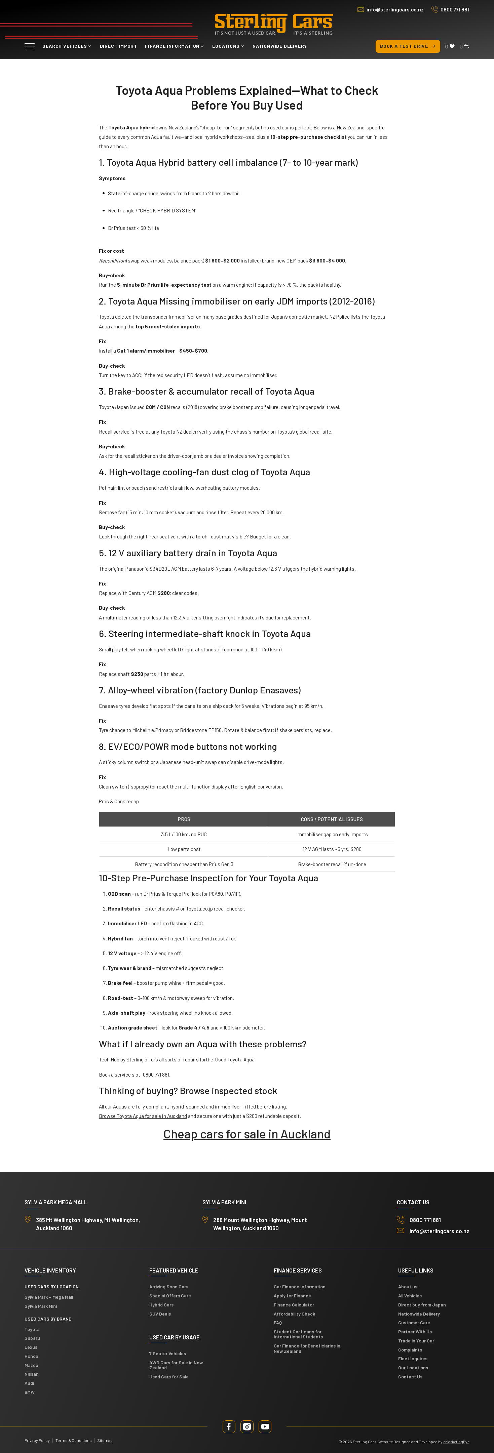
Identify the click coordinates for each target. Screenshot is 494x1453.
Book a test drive (408, 46)
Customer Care (414, 1322)
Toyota (32, 1329)
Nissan (32, 1374)
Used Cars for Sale (169, 1376)
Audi (29, 1383)
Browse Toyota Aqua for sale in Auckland (143, 1116)
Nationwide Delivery (280, 46)
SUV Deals (160, 1314)
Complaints (410, 1350)
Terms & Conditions (73, 1440)
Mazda (31, 1365)
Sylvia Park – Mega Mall (49, 1297)
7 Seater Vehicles (167, 1353)
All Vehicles (410, 1295)
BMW (30, 1392)
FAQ (278, 1322)
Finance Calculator (294, 1304)
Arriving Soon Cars (168, 1286)
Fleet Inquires (412, 1358)
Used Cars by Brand (48, 1319)
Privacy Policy (37, 1440)
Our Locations (413, 1367)
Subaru (32, 1338)
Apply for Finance (292, 1295)
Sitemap (105, 1440)
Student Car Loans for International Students (298, 1334)
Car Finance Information (300, 1286)
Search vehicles (64, 46)
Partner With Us (415, 1331)
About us (407, 1286)
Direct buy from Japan (422, 1304)
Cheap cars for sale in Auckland (247, 1133)
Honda (31, 1356)
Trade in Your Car (416, 1340)
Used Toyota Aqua (235, 1059)
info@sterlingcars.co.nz (395, 9)
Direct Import (118, 46)
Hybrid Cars (161, 1304)
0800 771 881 (455, 9)
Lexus (31, 1347)
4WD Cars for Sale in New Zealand (176, 1365)
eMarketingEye (456, 1441)
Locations (225, 46)
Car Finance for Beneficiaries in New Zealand (307, 1348)
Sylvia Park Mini (41, 1306)
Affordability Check (294, 1314)
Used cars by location (52, 1286)
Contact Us (410, 1376)
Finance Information (172, 46)
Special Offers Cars (170, 1295)
